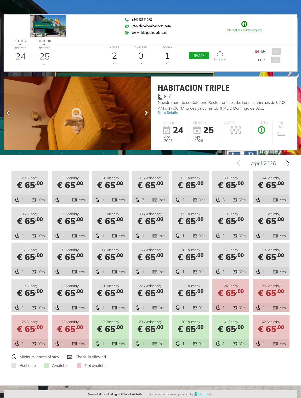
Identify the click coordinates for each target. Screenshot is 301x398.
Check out (44, 41)
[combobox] (269, 51)
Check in (20, 41)
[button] (199, 55)
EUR (261, 60)
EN (263, 51)
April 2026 (263, 163)
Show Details (168, 113)
